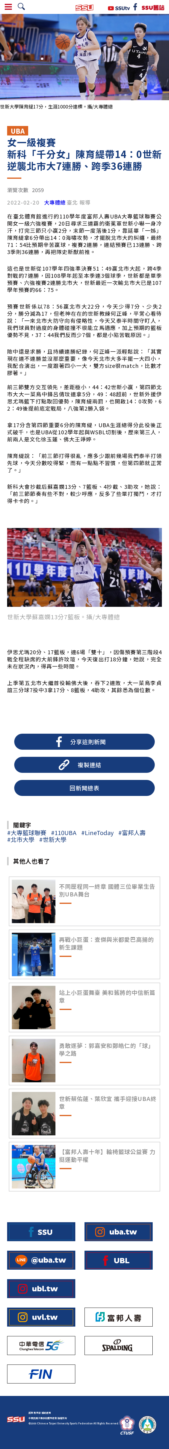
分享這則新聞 (88, 742)
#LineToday (97, 832)
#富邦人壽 (132, 832)
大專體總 (55, 202)
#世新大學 (52, 839)
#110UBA (63, 832)
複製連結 (89, 765)
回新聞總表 (84, 788)
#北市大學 (20, 839)
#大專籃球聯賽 (26, 832)
